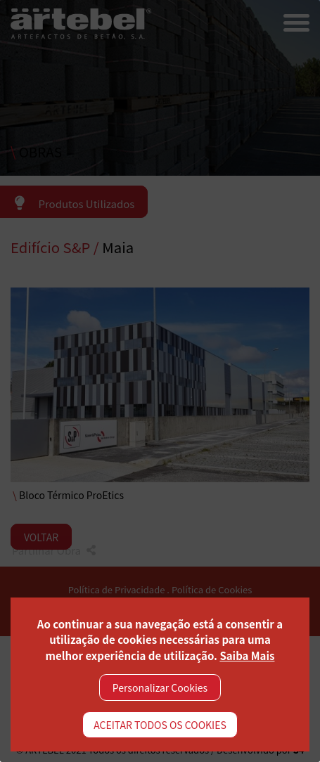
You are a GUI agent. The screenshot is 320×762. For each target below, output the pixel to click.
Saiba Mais (246, 655)
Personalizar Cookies (160, 687)
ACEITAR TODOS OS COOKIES (160, 725)
